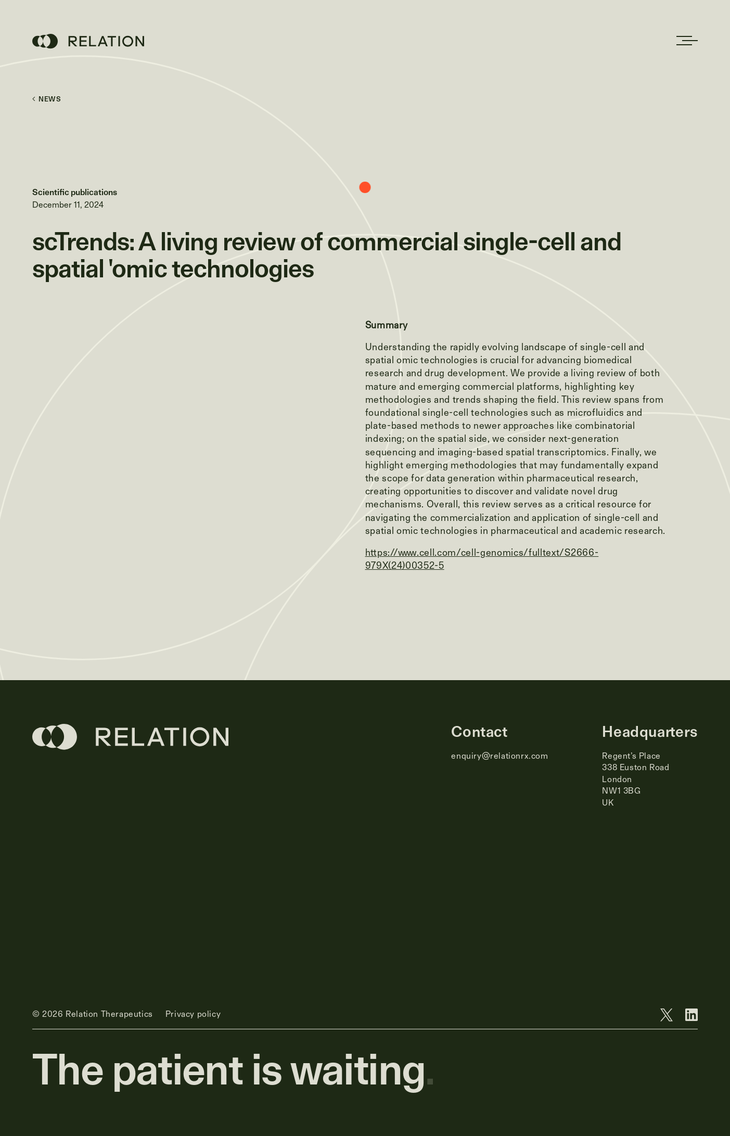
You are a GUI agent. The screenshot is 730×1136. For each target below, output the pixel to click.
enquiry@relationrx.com (499, 756)
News (46, 99)
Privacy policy (193, 1014)
